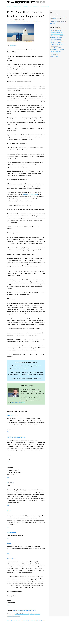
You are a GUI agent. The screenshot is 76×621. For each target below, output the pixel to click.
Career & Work (15, 21)
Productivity (34, 21)
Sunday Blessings (54, 56)
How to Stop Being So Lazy (56, 32)
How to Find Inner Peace (56, 51)
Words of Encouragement (56, 39)
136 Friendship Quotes (55, 52)
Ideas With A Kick (12, 415)
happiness (54, 18)
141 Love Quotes (54, 46)
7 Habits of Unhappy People (56, 28)
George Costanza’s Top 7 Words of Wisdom (24, 610)
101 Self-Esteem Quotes (56, 30)
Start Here (9, 6)
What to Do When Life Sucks (57, 47)
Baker (9, 510)
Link (8, 431)
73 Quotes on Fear (54, 54)
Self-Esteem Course (17, 6)
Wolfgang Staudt (12, 45)
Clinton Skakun (11, 559)
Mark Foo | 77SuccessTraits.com (16, 437)
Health (20, 21)
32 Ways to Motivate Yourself (57, 34)
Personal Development (26, 21)
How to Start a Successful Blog (57, 40)
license (15, 45)
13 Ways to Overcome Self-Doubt (58, 35)
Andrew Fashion (11, 532)
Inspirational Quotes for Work (57, 44)
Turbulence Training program (30, 194)
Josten (9, 543)
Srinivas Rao (10, 482)
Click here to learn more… (18, 402)
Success (38, 21)
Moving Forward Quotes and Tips (58, 49)
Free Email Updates (35, 6)
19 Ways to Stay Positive (56, 42)
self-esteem (64, 16)
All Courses (26, 6)
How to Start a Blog (45, 6)
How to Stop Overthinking (56, 37)
